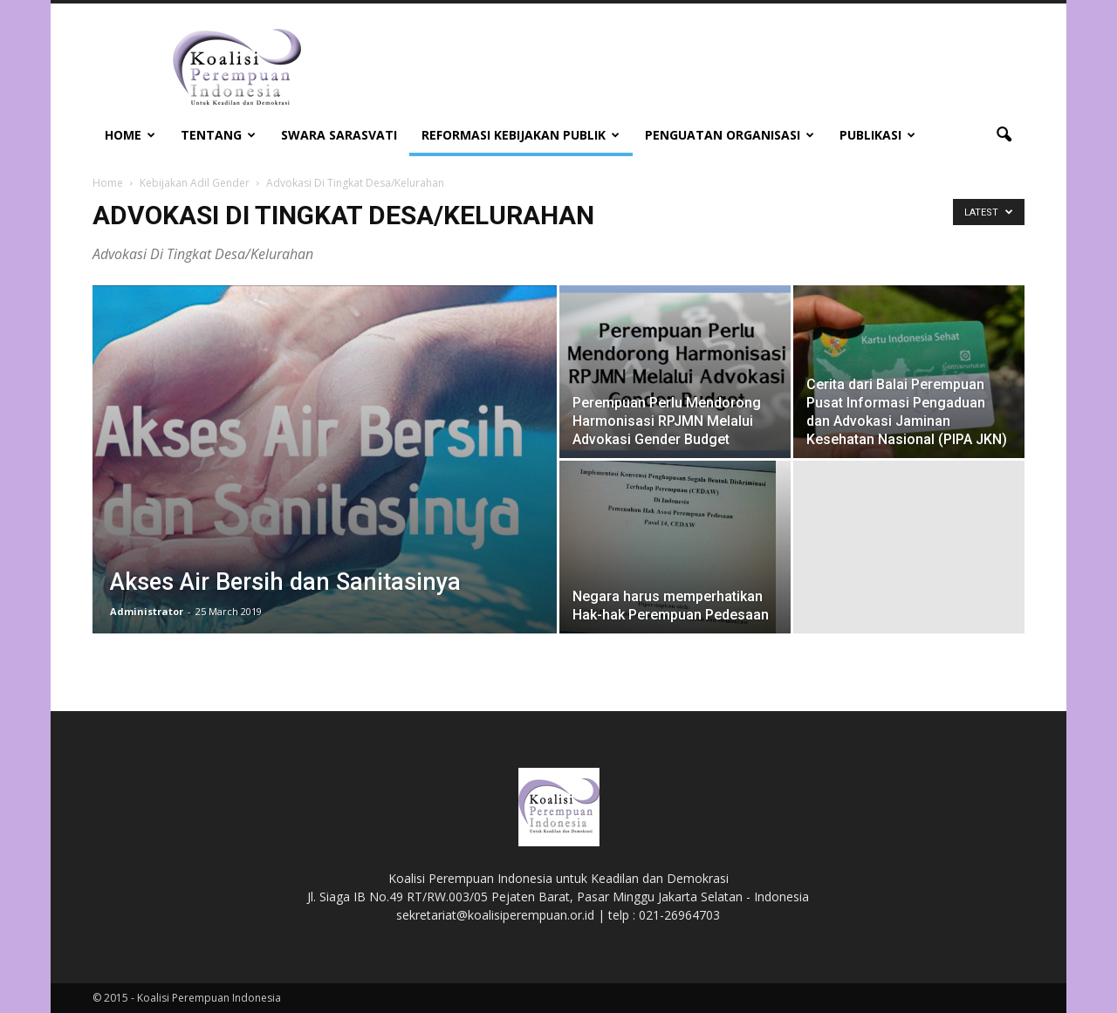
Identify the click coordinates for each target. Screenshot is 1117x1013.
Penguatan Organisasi (729, 135)
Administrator (146, 611)
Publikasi (877, 135)
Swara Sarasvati (339, 135)
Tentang (218, 135)
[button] (1003, 135)
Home (130, 135)
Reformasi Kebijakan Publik (520, 135)
